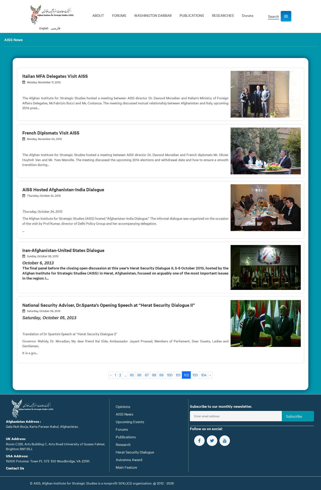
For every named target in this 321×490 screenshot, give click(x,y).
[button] (286, 16)
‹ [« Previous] (110, 374)
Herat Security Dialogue (135, 452)
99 (161, 374)
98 (154, 374)
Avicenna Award (129, 459)
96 (139, 374)
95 (132, 374)
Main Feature (126, 467)
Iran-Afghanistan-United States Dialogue (63, 250)
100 (169, 374)
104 (204, 374)
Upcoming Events (130, 421)
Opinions (123, 406)
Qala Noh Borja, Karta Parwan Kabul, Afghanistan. (42, 426)
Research (123, 444)
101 (178, 374)
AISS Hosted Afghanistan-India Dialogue (63, 189)
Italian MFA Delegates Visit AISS (55, 76)
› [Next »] (210, 374)
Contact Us (15, 468)
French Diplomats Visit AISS (50, 133)
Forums (122, 429)
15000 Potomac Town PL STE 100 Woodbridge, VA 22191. (48, 461)
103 (195, 374)
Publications (126, 436)
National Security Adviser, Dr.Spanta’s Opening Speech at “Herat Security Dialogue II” (108, 305)
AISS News (124, 414)
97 (147, 374)
